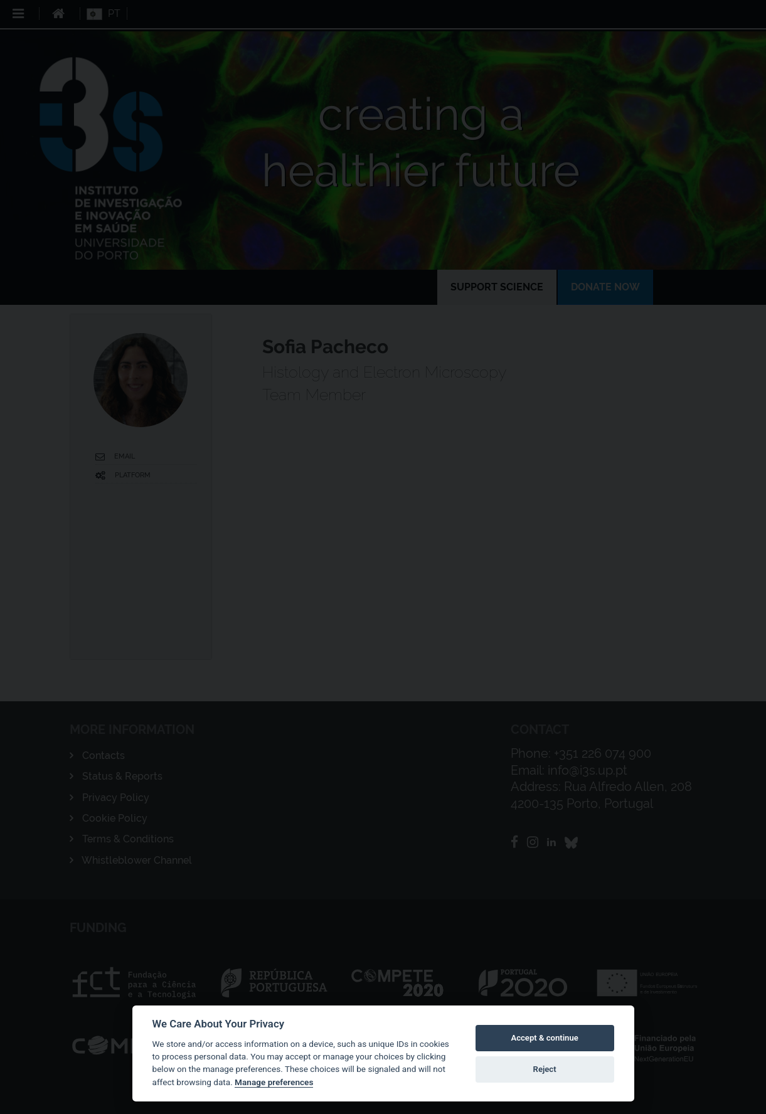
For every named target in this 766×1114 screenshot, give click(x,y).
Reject (544, 1069)
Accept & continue (544, 1037)
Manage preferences (274, 1082)
